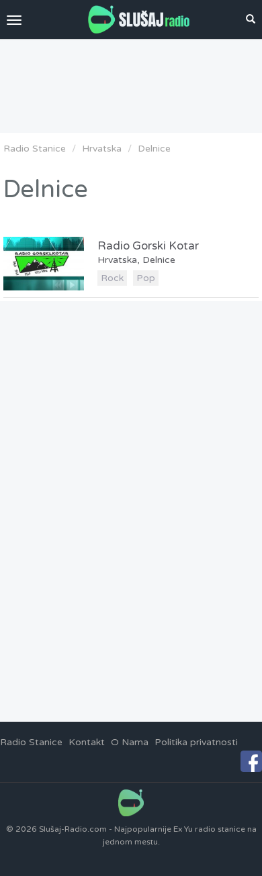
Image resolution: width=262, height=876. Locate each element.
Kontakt (87, 742)
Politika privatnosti (196, 742)
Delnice (154, 148)
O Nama (129, 742)
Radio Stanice (34, 148)
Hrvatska (102, 148)
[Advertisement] (131, 85)
